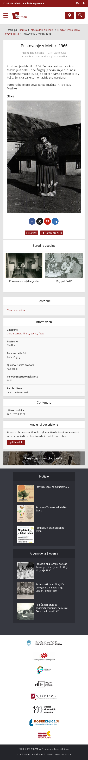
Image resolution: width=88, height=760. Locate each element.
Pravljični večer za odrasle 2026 (52, 487)
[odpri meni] (5, 15)
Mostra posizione (16, 310)
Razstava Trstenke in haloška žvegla (51, 509)
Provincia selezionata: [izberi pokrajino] (23, 3)
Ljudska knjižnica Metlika (53, 56)
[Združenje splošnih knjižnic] (44, 735)
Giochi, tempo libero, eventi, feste (25, 333)
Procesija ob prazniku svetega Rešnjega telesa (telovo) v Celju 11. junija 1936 (52, 568)
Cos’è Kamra (23, 754)
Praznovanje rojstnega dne (24, 281)
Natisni (31, 233)
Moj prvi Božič (64, 281)
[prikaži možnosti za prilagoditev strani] (77, 3)
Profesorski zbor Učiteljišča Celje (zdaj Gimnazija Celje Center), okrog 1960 (50, 588)
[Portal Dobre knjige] (44, 722)
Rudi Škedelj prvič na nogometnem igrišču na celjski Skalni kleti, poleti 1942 (51, 608)
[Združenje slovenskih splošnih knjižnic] (44, 697)
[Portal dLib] (44, 684)
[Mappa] (69, 15)
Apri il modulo (16, 442)
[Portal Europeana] (44, 670)
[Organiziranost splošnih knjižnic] (44, 656)
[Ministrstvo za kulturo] (44, 643)
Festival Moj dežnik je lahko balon (50, 530)
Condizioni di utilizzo (42, 754)
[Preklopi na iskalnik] (80, 15)
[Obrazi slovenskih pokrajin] (44, 709)
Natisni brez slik (51, 233)
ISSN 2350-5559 (63, 754)
